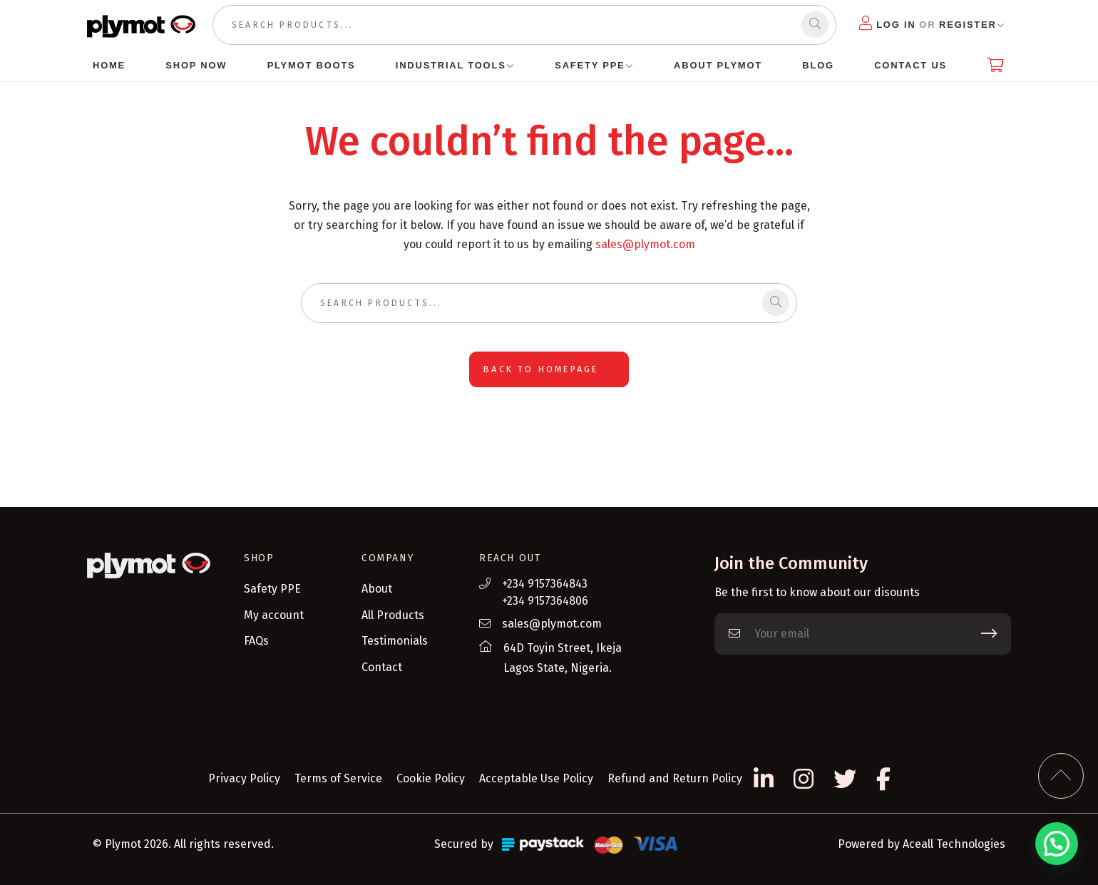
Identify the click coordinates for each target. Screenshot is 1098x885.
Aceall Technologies (954, 844)
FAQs (256, 641)
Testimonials (394, 641)
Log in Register (928, 23)
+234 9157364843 (545, 583)
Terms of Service (338, 778)
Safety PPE (272, 588)
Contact (381, 667)
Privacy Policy (244, 778)
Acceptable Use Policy (536, 778)
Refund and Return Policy (674, 778)
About (376, 588)
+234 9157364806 (545, 601)
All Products (392, 615)
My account (274, 615)
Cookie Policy (430, 778)
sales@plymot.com (645, 244)
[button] (1056, 843)
